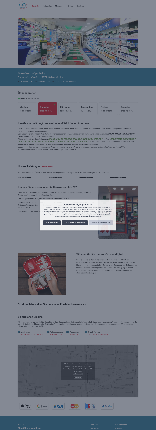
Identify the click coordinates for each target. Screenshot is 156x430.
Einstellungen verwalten (101, 223)
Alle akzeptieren (52, 223)
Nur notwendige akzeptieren (75, 223)
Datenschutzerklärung (87, 216)
